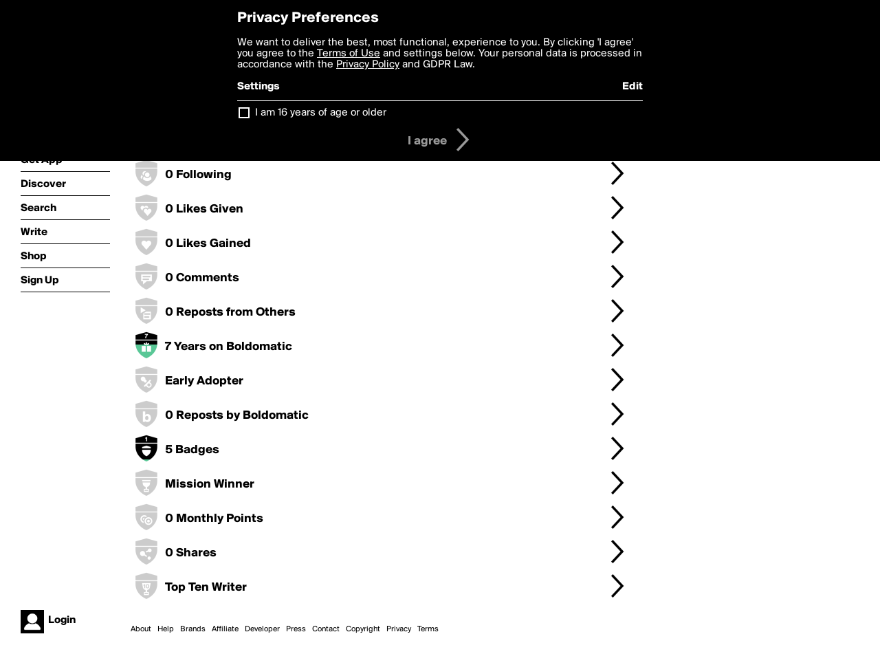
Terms (428, 629)
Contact (326, 629)
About (141, 629)
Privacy (398, 629)
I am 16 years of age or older (320, 112)
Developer (262, 629)
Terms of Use (348, 53)
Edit (632, 86)
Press (296, 629)
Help (165, 629)
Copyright (363, 629)
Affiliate (225, 629)
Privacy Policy (367, 64)
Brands (193, 629)
